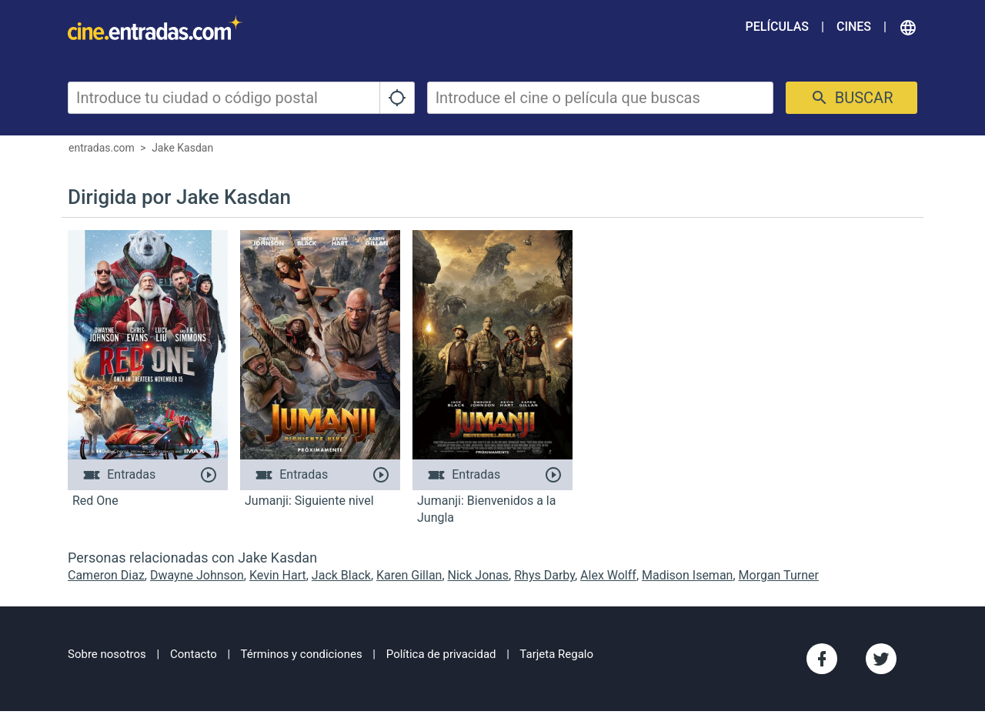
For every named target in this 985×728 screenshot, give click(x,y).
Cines (853, 26)
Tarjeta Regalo (556, 654)
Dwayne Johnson (197, 575)
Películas (777, 26)
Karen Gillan (409, 575)
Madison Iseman (687, 575)
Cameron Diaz (106, 575)
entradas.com (101, 148)
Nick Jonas (478, 575)
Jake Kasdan (182, 148)
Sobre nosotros (107, 654)
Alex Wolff (608, 575)
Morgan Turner (779, 575)
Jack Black (341, 575)
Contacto (193, 654)
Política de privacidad (441, 654)
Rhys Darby (544, 575)
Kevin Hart (277, 575)
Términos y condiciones (301, 654)
